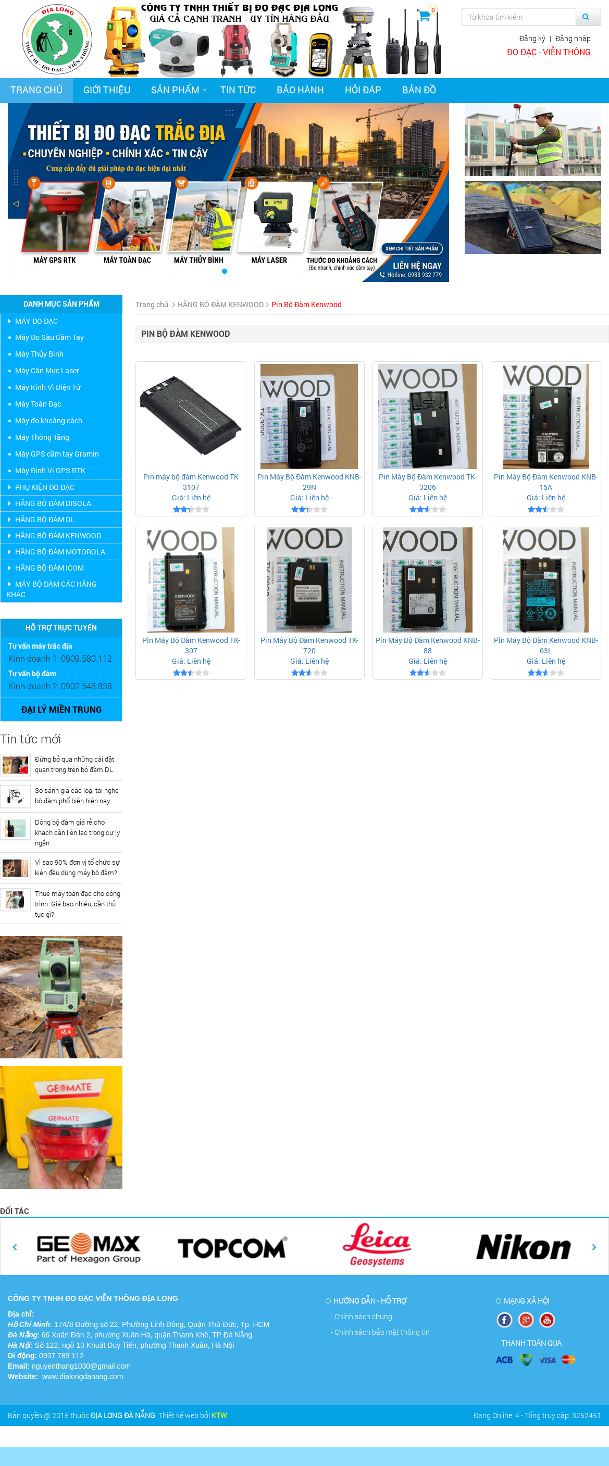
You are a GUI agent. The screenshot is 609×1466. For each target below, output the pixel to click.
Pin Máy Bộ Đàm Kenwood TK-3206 (428, 482)
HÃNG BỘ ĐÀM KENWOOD (53, 535)
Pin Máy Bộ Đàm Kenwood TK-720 (309, 645)
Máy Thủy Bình (39, 354)
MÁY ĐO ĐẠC (32, 321)
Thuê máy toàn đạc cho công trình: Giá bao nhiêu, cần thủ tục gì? (77, 904)
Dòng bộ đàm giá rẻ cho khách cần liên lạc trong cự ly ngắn (77, 832)
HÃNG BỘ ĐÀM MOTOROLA (55, 552)
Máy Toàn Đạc (38, 404)
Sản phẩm (175, 89)
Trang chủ (36, 89)
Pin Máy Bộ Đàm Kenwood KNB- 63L (546, 645)
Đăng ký (532, 38)
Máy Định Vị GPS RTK (50, 470)
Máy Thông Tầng (42, 437)
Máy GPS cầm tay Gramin (57, 454)
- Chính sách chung (361, 1316)
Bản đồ (419, 89)
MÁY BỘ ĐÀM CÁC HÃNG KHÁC (51, 589)
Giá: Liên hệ (191, 497)
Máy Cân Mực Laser (47, 370)
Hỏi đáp (363, 89)
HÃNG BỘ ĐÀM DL (40, 519)
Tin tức (238, 89)
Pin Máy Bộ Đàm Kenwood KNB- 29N (309, 482)
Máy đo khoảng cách (48, 420)
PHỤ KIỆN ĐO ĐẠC (40, 487)
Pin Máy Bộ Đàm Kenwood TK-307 (191, 645)
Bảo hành (300, 89)
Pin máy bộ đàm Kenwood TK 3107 (191, 482)
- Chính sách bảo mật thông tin (380, 1332)
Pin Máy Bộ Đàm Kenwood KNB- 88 (428, 645)
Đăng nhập (573, 38)
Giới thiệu (106, 89)
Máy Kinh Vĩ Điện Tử (47, 387)
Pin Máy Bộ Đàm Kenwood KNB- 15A (546, 482)
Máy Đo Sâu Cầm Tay (49, 337)
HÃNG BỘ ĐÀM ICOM (45, 568)
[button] (41, 192)
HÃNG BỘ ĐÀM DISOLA (48, 503)
